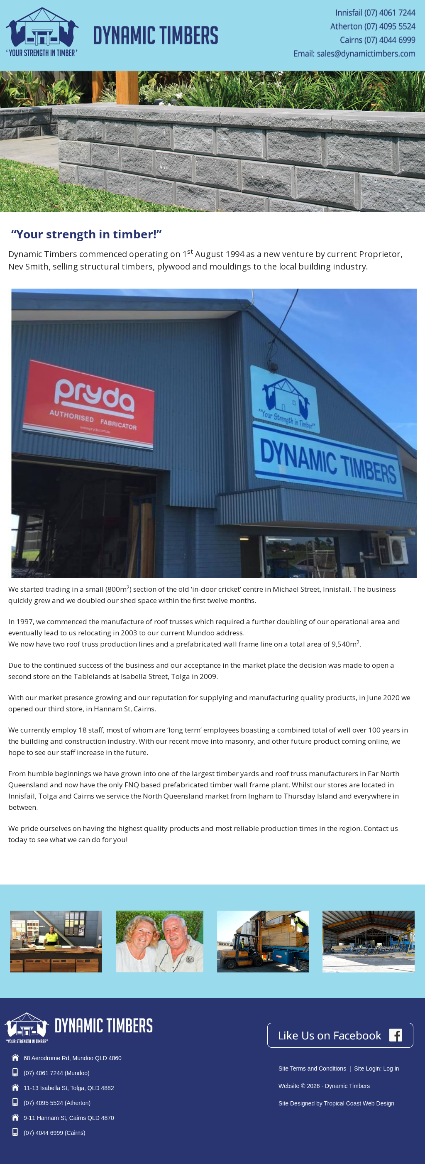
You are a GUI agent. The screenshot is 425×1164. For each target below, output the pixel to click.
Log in (391, 1068)
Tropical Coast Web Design (359, 1103)
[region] (212, 141)
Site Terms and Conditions (312, 1068)
